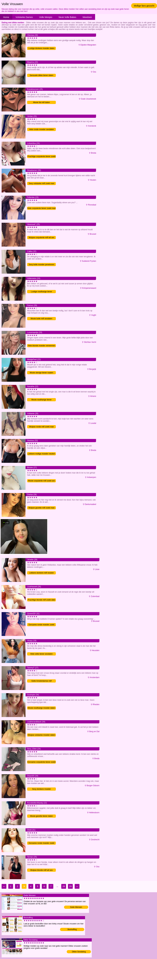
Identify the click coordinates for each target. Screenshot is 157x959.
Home (6, 17)
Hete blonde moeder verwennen (41, 346)
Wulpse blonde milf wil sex (41, 870)
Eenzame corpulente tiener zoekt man (41, 762)
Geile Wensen (76, 907)
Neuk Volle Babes (67, 17)
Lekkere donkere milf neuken (41, 573)
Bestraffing (72, 929)
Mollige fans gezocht (144, 5)
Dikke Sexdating (79, 952)
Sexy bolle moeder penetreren (41, 264)
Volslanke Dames (24, 17)
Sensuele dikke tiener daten (41, 75)
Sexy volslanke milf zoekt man (41, 183)
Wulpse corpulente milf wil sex (41, 237)
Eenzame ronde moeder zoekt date (41, 625)
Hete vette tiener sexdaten (41, 654)
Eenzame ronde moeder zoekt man (41, 843)
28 (63, 886)
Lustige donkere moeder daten (42, 48)
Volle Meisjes (45, 17)
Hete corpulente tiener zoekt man (41, 208)
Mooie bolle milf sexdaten (41, 318)
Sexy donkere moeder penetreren (41, 789)
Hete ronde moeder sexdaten (41, 129)
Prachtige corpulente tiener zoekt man (41, 156)
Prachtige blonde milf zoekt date (41, 600)
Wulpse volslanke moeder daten (41, 735)
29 (70, 886)
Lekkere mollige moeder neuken (41, 454)
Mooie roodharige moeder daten (41, 708)
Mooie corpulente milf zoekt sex (41, 481)
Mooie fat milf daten (41, 102)
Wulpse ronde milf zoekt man (41, 427)
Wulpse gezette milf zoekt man (41, 508)
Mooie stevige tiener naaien (41, 373)
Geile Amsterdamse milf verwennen (41, 681)
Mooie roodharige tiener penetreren (41, 400)
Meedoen (87, 17)
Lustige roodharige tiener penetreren (41, 291)
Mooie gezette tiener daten (41, 816)
